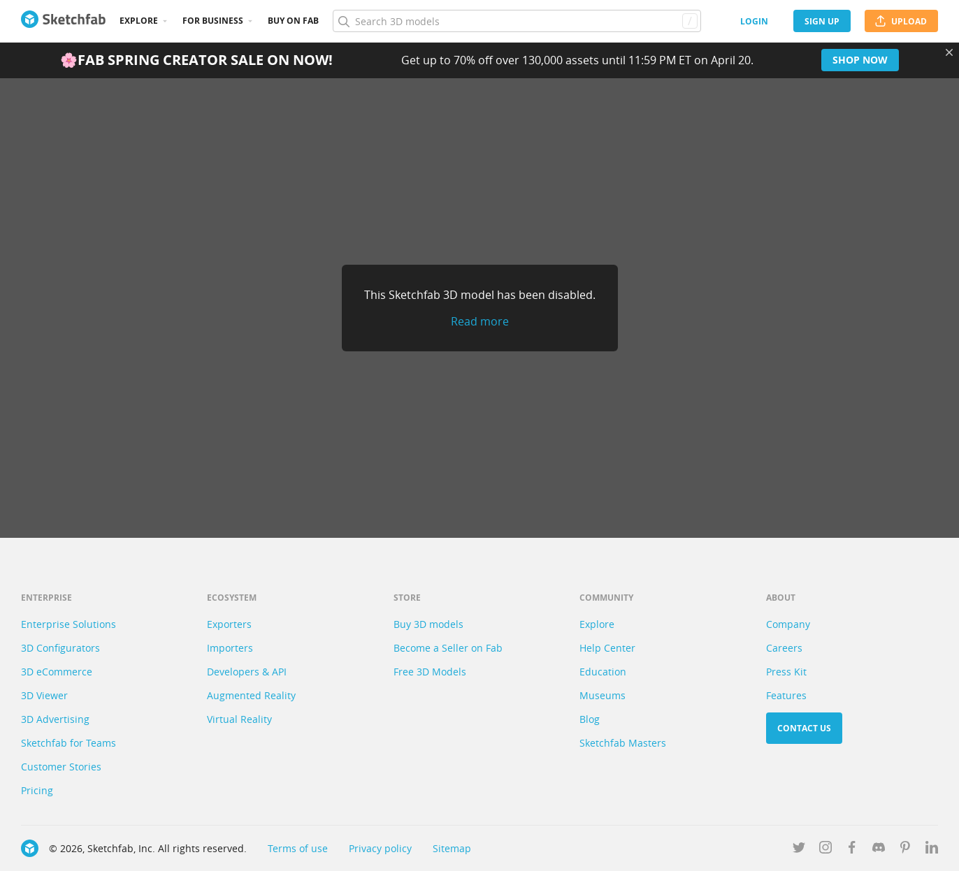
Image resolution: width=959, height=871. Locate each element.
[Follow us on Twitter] (799, 849)
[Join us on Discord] (878, 849)
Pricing (37, 790)
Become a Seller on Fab (448, 647)
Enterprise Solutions (68, 624)
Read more (480, 321)
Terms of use (298, 848)
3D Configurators (60, 647)
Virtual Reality (239, 719)
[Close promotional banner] (949, 52)
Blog (589, 719)
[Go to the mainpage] (63, 20)
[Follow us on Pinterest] (905, 849)
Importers (230, 647)
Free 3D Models (430, 671)
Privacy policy (380, 848)
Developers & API (247, 671)
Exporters (229, 624)
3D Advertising (55, 719)
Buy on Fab (293, 21)
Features (786, 695)
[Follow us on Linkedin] (931, 849)
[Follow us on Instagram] (825, 849)
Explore (139, 21)
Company (788, 624)
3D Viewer (44, 695)
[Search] (516, 20)
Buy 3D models (428, 624)
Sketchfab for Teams (68, 742)
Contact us (804, 728)
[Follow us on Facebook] (852, 849)
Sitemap (452, 848)
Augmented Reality (251, 695)
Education (602, 671)
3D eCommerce (56, 671)
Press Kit (786, 671)
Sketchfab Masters (622, 742)
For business (212, 21)
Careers (784, 647)
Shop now (860, 59)
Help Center (607, 647)
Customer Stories (61, 766)
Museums (602, 695)
